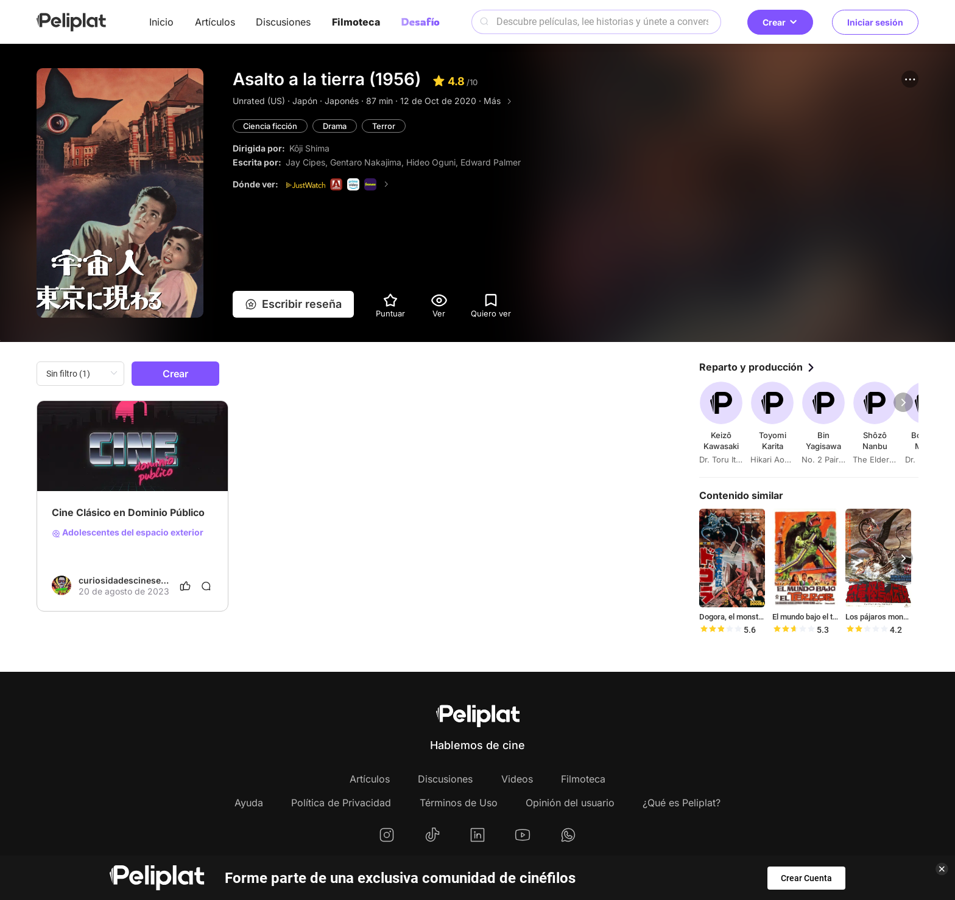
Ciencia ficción (271, 126)
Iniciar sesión (875, 22)
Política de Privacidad (341, 803)
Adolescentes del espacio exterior (127, 532)
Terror (386, 126)
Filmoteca (356, 22)
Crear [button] (780, 22)
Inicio (161, 22)
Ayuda (248, 803)
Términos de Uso (459, 803)
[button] (909, 79)
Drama (337, 126)
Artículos (215, 22)
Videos (517, 779)
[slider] (720, 630)
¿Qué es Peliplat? (682, 803)
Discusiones (283, 22)
